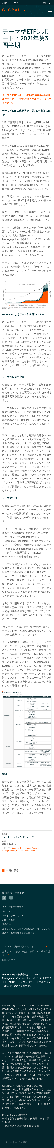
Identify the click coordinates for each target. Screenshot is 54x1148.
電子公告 (6, 924)
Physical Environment (25, 851)
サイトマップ (8, 911)
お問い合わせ (8, 920)
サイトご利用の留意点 (13, 907)
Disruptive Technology (20, 848)
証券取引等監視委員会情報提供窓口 (19, 933)
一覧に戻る (10, 870)
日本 (4, 3)
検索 (46, 3)
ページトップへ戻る (16, 1142)
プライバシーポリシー (13, 915)
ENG (16, 3)
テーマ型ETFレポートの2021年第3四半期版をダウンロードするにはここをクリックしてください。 (26, 99)
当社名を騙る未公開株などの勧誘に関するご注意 (26, 928)
